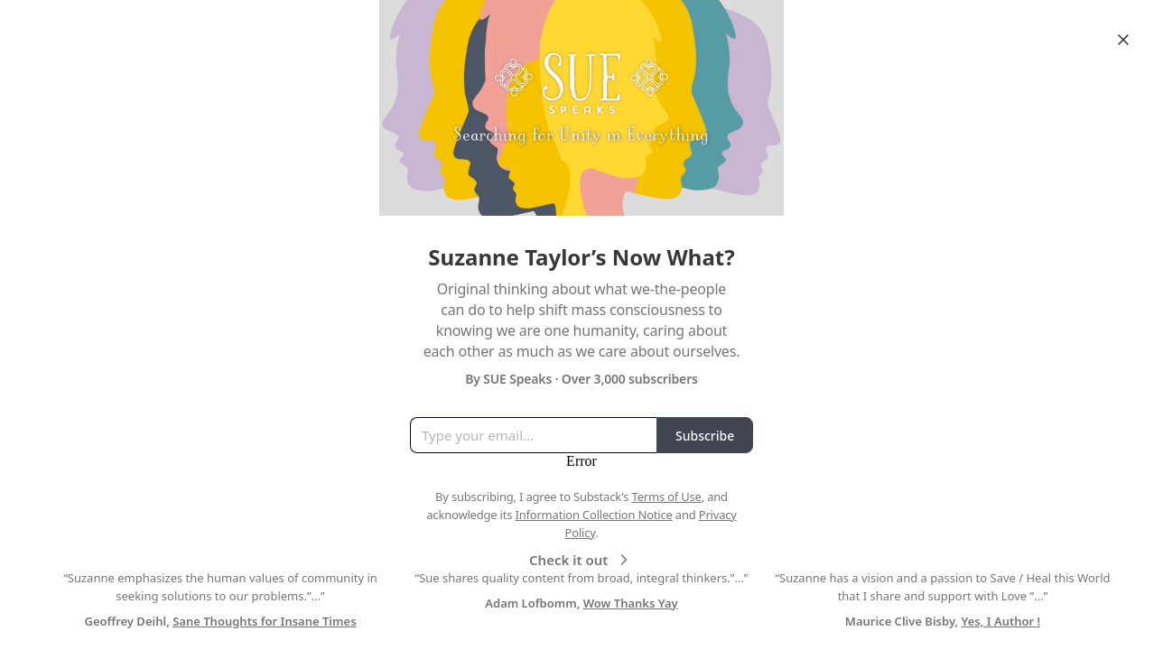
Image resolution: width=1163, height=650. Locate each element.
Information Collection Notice (593, 514)
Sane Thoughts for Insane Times (264, 621)
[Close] (1123, 40)
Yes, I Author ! (1001, 621)
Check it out (581, 560)
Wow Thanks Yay (630, 603)
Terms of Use (667, 496)
